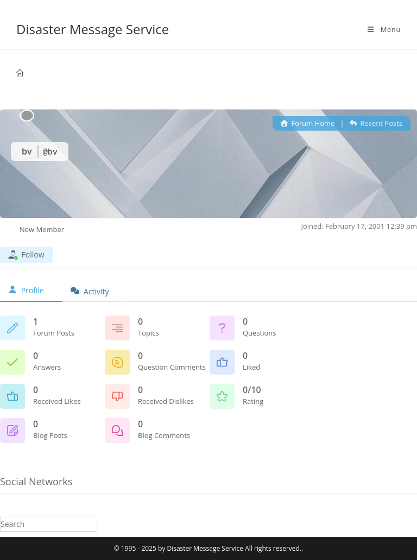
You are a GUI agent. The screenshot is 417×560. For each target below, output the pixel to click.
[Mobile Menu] (383, 29)
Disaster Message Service (92, 29)
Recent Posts (376, 123)
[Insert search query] (48, 524)
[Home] (19, 73)
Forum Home (308, 123)
